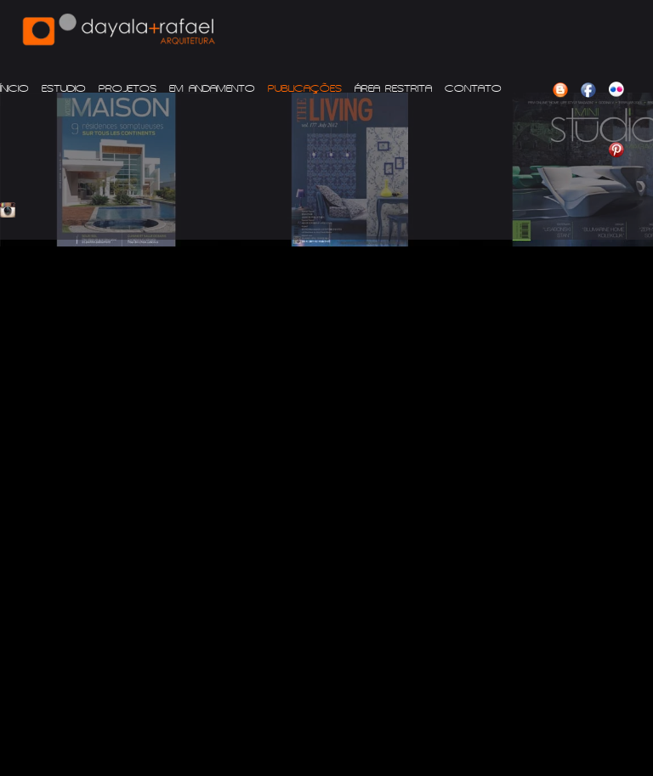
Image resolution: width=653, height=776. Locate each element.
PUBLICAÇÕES (305, 88)
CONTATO (473, 88)
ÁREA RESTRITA (393, 88)
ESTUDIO (64, 88)
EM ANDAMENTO (212, 88)
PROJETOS (127, 88)
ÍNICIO (14, 88)
